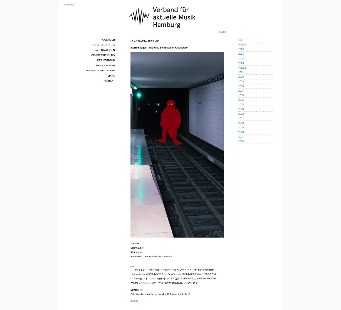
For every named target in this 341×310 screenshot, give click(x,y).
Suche (222, 31)
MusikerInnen (105, 65)
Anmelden (69, 4)
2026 (241, 49)
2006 (241, 141)
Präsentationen (104, 50)
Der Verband (106, 60)
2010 (241, 123)
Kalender (108, 40)
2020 (241, 76)
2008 (241, 132)
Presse (242, 44)
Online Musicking (103, 55)
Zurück (134, 301)
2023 (241, 63)
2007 (241, 136)
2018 (241, 86)
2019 (241, 81)
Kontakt (109, 80)
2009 (241, 127)
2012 (241, 113)
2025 (241, 53)
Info (240, 40)
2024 (241, 58)
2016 (241, 95)
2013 (241, 109)
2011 (241, 118)
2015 (241, 100)
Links (111, 75)
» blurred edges (103, 45)
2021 (241, 72)
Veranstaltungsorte (100, 70)
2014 (241, 104)
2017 (241, 90)
